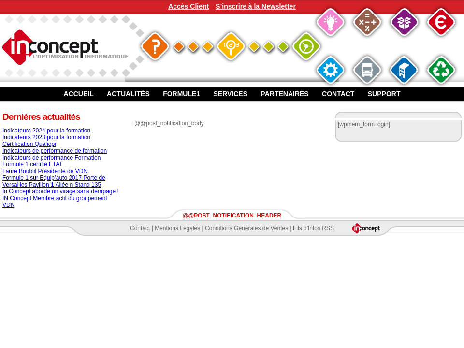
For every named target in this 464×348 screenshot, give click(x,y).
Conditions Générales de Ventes (246, 228)
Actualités (128, 94)
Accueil (79, 94)
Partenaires (284, 94)
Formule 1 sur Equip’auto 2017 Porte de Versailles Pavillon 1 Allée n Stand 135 (53, 181)
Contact (338, 94)
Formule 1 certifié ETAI (31, 164)
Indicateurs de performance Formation (51, 157)
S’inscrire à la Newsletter (256, 6)
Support (384, 94)
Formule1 (181, 94)
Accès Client (188, 6)
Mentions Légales (177, 228)
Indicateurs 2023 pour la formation (46, 137)
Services (230, 94)
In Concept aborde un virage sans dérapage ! (60, 191)
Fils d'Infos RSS (313, 228)
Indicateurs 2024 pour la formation (46, 130)
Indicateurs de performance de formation (54, 150)
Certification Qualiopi (29, 144)
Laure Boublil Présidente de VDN (44, 171)
